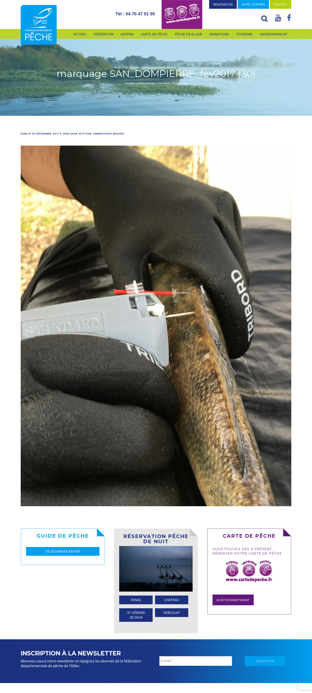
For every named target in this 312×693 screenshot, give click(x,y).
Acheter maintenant (233, 600)
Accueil (130, 83)
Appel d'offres (253, 4)
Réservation (223, 4)
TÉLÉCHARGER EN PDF (62, 551)
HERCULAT (171, 612)
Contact (280, 4)
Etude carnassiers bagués (103, 133)
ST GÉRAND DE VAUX (136, 615)
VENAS (136, 600)
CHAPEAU (171, 600)
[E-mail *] (195, 661)
